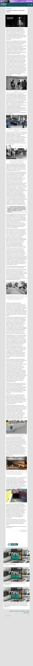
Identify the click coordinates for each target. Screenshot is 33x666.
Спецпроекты (9, 8)
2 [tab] (17, 301)
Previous (7, 291)
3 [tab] (17, 475)
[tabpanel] (16, 291)
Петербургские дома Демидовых (10, 564)
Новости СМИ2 (8, 615)
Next (26, 291)
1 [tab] (16, 301)
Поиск (28, 4)
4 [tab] (19, 475)
